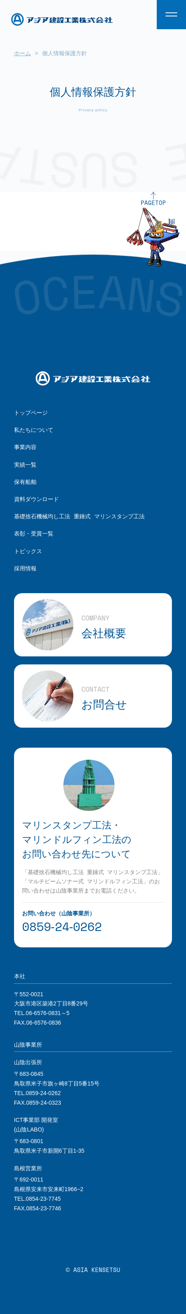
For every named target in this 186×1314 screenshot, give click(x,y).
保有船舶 (25, 481)
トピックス (28, 551)
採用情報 (25, 568)
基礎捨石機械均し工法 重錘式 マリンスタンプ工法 (79, 516)
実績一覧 (25, 464)
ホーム (22, 53)
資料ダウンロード (36, 499)
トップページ (31, 412)
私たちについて (33, 429)
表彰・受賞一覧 (33, 533)
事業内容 (25, 447)
